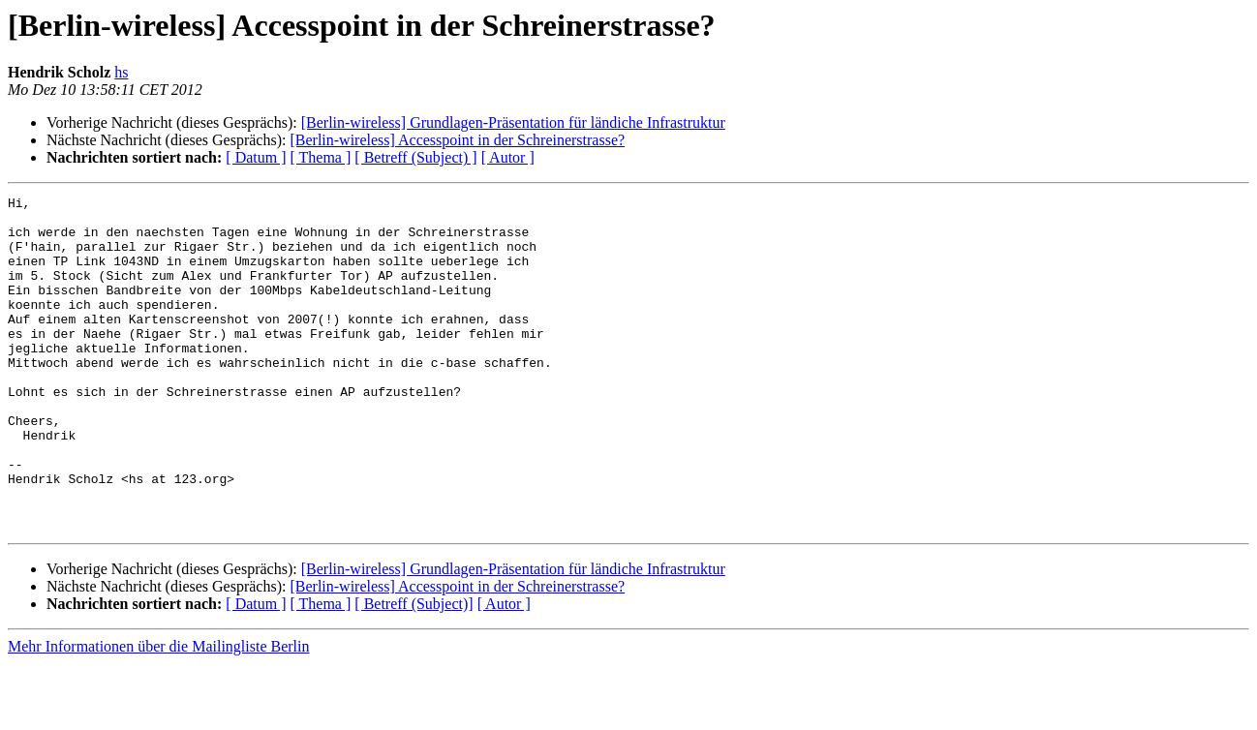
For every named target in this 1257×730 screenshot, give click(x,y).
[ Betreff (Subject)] (413, 670)
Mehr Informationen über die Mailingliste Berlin (158, 713)
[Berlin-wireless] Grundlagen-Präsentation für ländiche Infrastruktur (513, 122)
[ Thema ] (321, 157)
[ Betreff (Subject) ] (415, 157)
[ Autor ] (508, 157)
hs (121, 72)
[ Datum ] (256, 157)
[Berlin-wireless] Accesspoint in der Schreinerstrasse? (457, 140)
